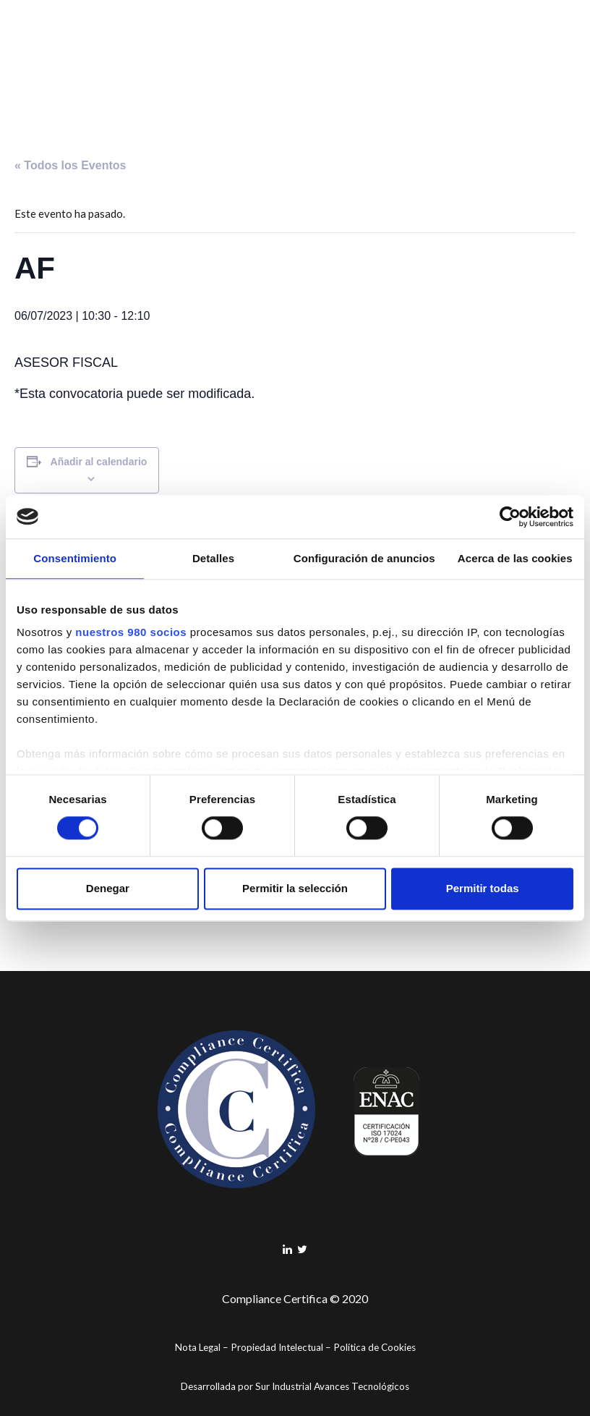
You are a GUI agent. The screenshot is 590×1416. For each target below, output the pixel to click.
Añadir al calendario (99, 461)
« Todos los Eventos (70, 165)
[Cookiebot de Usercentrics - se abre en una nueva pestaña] (510, 516)
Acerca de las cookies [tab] (515, 558)
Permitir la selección (295, 888)
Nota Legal (198, 1347)
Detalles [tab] (213, 558)
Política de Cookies (374, 1347)
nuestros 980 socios (131, 632)
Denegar (107, 888)
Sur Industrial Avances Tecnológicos (332, 1386)
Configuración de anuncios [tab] (364, 558)
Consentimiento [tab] (74, 558)
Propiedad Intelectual (277, 1347)
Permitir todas (482, 888)
